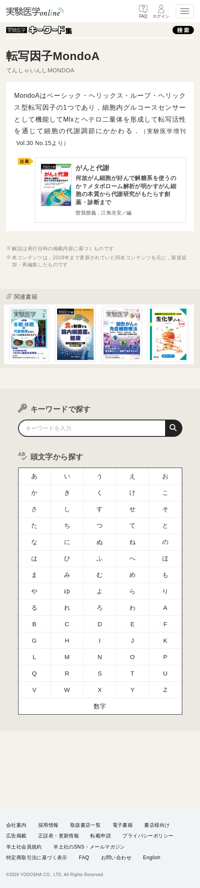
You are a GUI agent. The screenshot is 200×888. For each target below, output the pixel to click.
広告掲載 (16, 836)
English (151, 857)
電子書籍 (123, 825)
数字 (100, 697)
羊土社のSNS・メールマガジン (89, 846)
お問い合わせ (116, 857)
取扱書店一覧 (85, 825)
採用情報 (48, 825)
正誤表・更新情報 (58, 836)
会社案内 (16, 825)
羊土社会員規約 (24, 846)
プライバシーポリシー (147, 836)
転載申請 (100, 836)
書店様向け (157, 825)
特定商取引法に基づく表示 (36, 857)
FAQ (84, 857)
